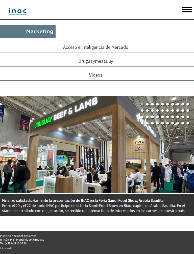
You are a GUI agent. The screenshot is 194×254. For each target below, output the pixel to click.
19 (183, 110)
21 (142, 117)
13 (153, 110)
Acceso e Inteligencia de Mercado (95, 47)
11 (142, 110)
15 (163, 110)
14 (158, 110)
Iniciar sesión (6, 248)
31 (142, 123)
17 (173, 110)
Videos (95, 75)
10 (188, 104)
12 (148, 110)
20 (188, 110)
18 (178, 110)
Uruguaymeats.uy (95, 61)
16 (168, 110)
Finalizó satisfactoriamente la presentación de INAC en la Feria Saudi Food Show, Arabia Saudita (82, 200)
